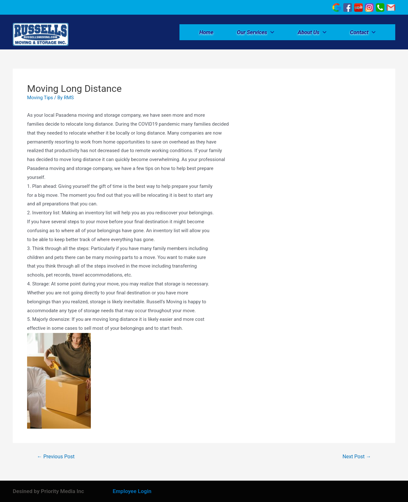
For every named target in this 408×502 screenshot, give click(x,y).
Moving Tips (40, 97)
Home (206, 32)
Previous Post (56, 456)
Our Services (255, 32)
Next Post (357, 456)
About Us (312, 32)
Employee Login (132, 491)
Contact (362, 32)
